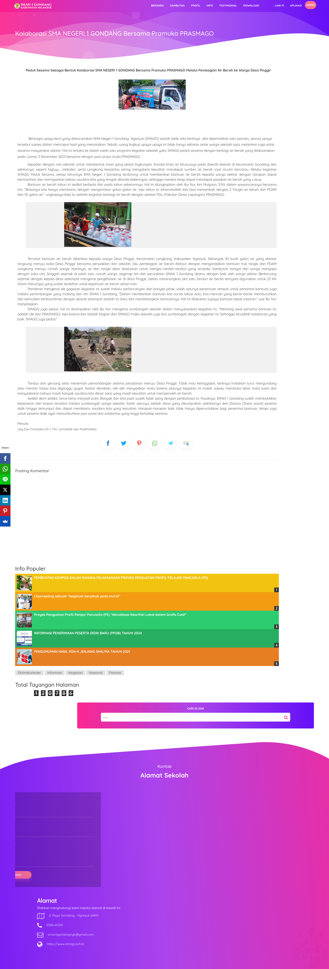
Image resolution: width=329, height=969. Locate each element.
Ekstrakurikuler (63, 754)
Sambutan (137, 5)
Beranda (117, 5)
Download (211, 5)
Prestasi (149, 754)
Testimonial (188, 5)
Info (169, 5)
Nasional (130, 754)
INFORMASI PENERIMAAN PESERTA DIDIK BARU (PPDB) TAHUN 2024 (122, 715)
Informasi (88, 754)
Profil (155, 5)
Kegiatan (109, 754)
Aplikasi (255, 5)
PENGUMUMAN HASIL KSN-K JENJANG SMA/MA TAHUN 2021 (116, 733)
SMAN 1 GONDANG (176, 963)
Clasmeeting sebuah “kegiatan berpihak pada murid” (111, 678)
